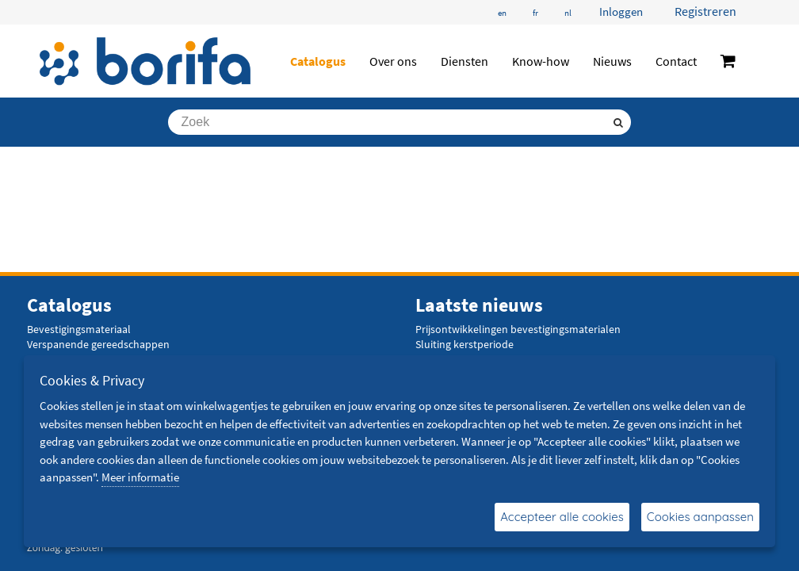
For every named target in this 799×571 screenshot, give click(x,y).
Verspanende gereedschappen (98, 344)
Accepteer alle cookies (562, 516)
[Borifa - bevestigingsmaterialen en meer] (145, 61)
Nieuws (612, 61)
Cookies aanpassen (700, 516)
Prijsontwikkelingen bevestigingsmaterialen (518, 329)
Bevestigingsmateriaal (79, 329)
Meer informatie (140, 477)
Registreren (705, 11)
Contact (676, 61)
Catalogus (318, 61)
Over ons (393, 61)
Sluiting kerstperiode (464, 344)
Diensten (464, 61)
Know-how (540, 61)
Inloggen (621, 11)
